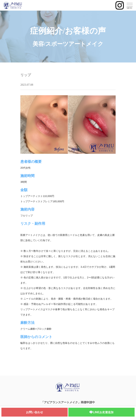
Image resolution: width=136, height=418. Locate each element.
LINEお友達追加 (101, 412)
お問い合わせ (34, 412)
